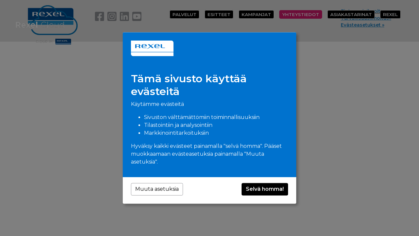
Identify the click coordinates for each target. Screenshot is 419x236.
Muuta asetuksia (157, 189)
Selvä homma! (265, 189)
